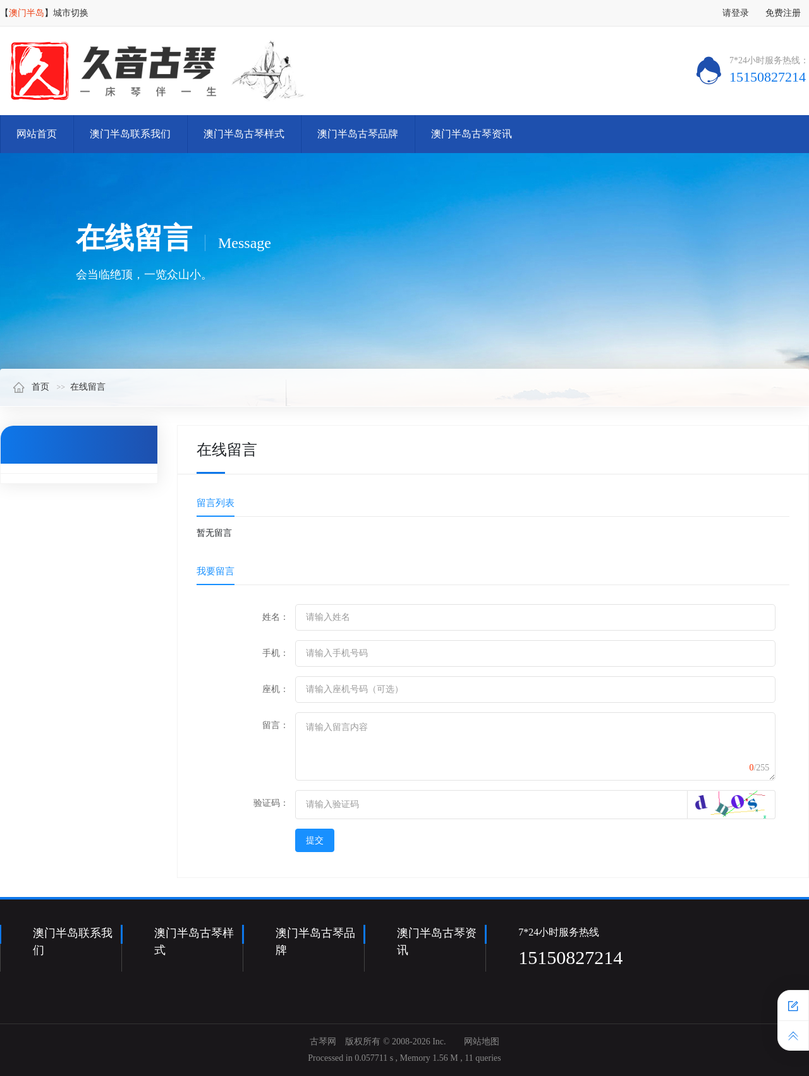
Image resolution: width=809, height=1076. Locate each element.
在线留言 (88, 387)
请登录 (735, 13)
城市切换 (70, 13)
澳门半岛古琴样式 (244, 133)
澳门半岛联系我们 (130, 133)
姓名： (275, 617)
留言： (275, 725)
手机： (275, 653)
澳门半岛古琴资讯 (471, 133)
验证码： (271, 803)
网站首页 (36, 133)
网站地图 (481, 1041)
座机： (275, 689)
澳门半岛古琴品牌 (357, 133)
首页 (31, 387)
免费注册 (783, 13)
